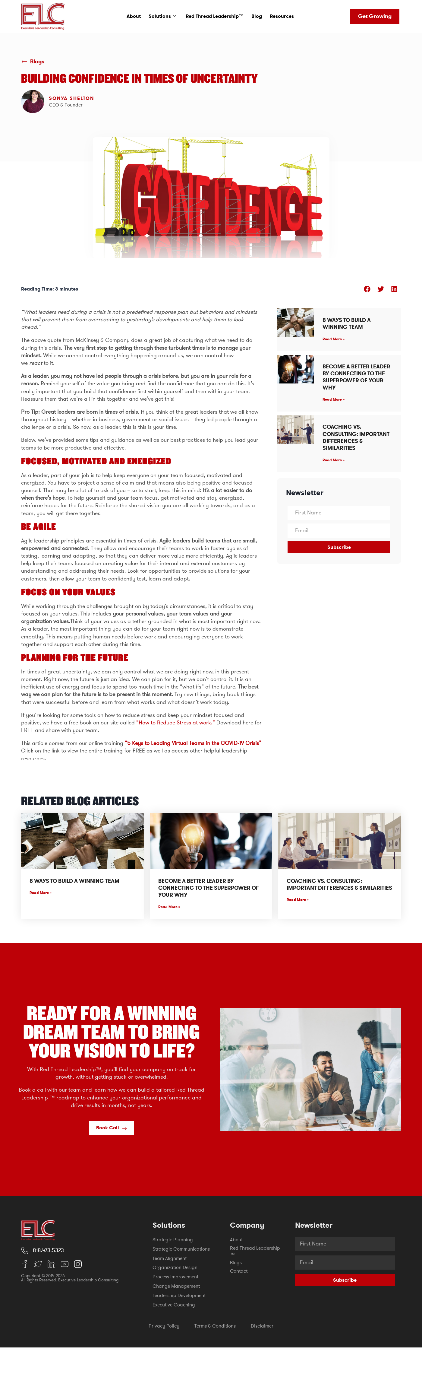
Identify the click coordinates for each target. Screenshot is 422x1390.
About (134, 16)
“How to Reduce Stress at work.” (175, 722)
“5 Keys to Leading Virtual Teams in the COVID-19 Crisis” (193, 743)
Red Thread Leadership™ (215, 16)
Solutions (162, 16)
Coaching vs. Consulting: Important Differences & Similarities (356, 437)
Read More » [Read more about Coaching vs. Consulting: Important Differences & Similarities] (334, 460)
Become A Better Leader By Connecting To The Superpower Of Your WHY (356, 377)
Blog (256, 16)
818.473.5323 (48, 1250)
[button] (367, 289)
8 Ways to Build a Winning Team (347, 323)
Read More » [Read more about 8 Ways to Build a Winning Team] (334, 339)
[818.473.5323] (24, 1250)
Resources (282, 16)
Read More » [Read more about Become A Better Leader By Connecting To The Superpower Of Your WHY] (334, 399)
